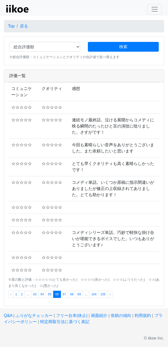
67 (64, 294)
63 (34, 294)
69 (79, 294)
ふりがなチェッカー (34, 315)
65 (49, 294)
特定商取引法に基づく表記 (64, 321)
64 (42, 294)
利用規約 (143, 315)
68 (71, 294)
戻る (24, 26)
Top (11, 26)
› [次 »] (109, 294)
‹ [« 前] (10, 294)
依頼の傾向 (121, 315)
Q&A (8, 315)
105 (103, 294)
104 (94, 294)
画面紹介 (99, 315)
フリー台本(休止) (72, 315)
